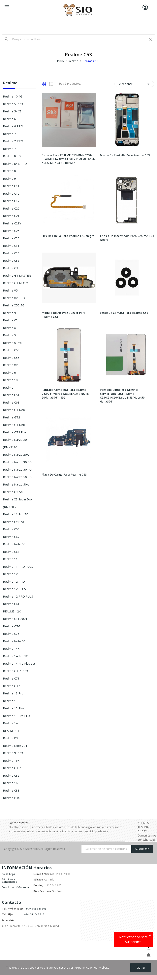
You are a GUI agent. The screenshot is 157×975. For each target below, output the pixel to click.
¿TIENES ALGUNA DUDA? (143, 827)
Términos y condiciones (9, 880)
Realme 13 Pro (13, 693)
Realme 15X (11, 760)
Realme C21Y (12, 223)
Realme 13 (10, 701)
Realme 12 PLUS (14, 589)
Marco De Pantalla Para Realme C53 (125, 155)
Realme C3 (10, 320)
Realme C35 (11, 260)
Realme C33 (11, 253)
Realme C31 (11, 246)
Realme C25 (11, 231)
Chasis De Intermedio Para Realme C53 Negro (127, 238)
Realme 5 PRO (13, 104)
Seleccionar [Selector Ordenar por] (134, 84)
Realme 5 (9, 335)
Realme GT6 (11, 626)
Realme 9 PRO (13, 753)
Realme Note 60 (14, 641)
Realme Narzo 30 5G (17, 462)
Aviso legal (9, 874)
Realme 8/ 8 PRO (15, 164)
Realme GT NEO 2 (15, 283)
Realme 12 (10, 574)
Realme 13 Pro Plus (16, 716)
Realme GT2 (11, 417)
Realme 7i (9, 149)
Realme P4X (11, 798)
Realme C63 (11, 402)
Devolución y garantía (15, 887)
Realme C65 (11, 529)
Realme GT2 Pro (14, 432)
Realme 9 (9, 313)
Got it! (141, 967)
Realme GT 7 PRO (15, 671)
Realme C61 (11, 604)
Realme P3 (10, 738)
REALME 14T (12, 731)
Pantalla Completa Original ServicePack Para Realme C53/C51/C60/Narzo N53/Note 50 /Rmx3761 (122, 395)
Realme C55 (11, 358)
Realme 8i (9, 171)
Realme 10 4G (12, 96)
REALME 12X (12, 611)
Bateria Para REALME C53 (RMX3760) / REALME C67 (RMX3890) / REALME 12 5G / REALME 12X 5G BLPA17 (68, 159)
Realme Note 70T (15, 746)
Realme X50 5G (13, 305)
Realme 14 (10, 723)
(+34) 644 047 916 (33, 914)
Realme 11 (10, 559)
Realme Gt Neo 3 (15, 522)
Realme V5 (10, 290)
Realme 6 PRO (13, 126)
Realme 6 (9, 119)
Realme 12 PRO (14, 581)
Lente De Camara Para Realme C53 (124, 313)
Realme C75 (11, 634)
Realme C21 (11, 216)
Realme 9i (9, 178)
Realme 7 (9, 134)
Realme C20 (11, 208)
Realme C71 (11, 678)
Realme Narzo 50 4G (17, 469)
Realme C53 (11, 350)
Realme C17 (11, 201)
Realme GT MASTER (17, 275)
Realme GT (10, 268)
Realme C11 (11, 186)
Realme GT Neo (14, 410)
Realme (10, 83)
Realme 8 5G (12, 156)
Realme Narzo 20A (16, 454)
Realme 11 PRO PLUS (18, 566)
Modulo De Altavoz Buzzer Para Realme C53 (63, 315)
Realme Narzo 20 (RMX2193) (15, 443)
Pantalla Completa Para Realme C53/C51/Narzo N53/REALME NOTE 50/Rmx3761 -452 (65, 393)
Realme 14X (11, 648)
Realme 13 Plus (13, 708)
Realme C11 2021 (15, 619)
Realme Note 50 (14, 544)
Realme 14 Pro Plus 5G (19, 663)
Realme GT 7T (13, 768)
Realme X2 (10, 365)
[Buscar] (78, 39)
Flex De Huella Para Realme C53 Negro (68, 236)
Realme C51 (11, 395)
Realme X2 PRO (14, 298)
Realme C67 (11, 537)
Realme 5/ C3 (12, 111)
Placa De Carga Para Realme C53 (64, 474)
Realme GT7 (11, 686)
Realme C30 (11, 238)
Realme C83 (11, 790)
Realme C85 (11, 775)
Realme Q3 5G (13, 492)
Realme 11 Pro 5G (15, 514)
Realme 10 (10, 380)
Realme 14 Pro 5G (15, 656)
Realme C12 (11, 193)
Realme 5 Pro (12, 343)
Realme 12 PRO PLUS (18, 596)
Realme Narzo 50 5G (17, 477)
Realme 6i (9, 372)
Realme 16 (10, 783)
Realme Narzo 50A (16, 484)
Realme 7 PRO (13, 141)
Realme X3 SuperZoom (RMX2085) (18, 503)
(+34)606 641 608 (36, 908)
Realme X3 (10, 328)
